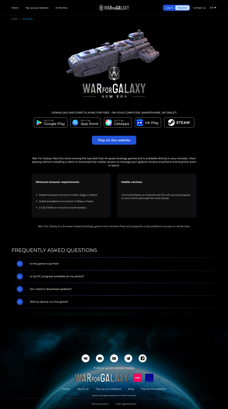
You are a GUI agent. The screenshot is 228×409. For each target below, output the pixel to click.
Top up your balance (37, 7)
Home (15, 7)
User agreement (126, 403)
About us (83, 388)
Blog (131, 388)
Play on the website (114, 140)
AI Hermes (61, 7)
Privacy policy (100, 403)
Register (182, 7)
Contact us (199, 8)
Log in (169, 7)
